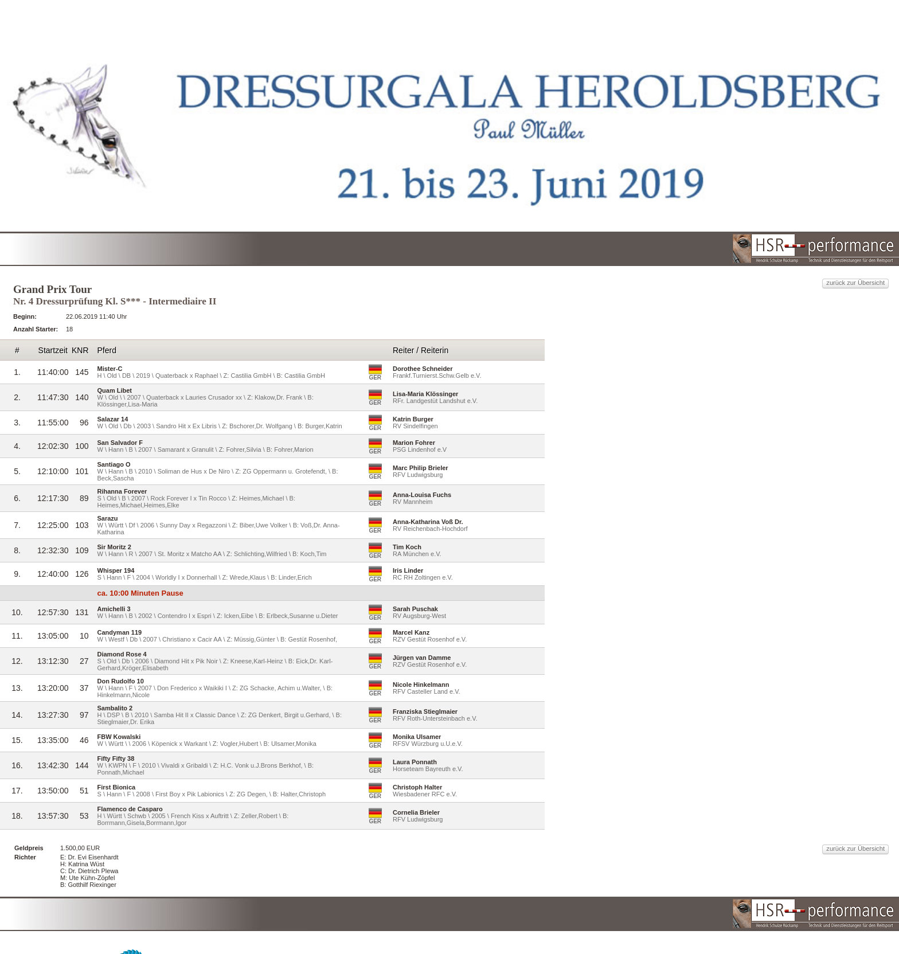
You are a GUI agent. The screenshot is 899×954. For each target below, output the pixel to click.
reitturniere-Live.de (605, 918)
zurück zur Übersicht (674, 198)
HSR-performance (464, 918)
